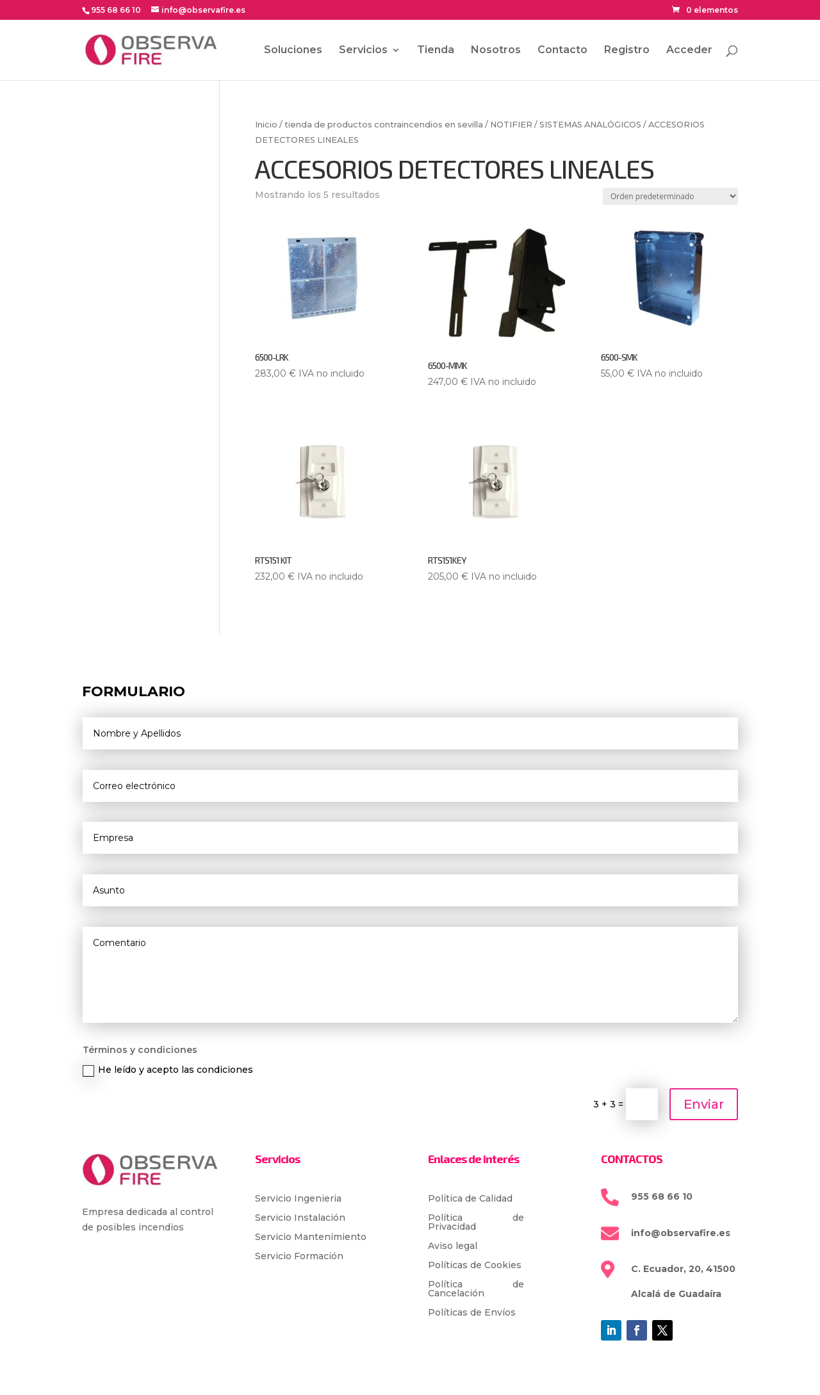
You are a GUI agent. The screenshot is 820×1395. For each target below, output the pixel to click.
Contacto (562, 50)
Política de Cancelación (476, 1289)
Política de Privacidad (476, 1222)
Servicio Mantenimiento (310, 1237)
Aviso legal (452, 1246)
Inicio (266, 124)
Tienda (435, 50)
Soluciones (293, 50)
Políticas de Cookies (474, 1265)
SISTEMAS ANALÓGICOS (590, 124)
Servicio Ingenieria (298, 1199)
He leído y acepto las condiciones (168, 1070)
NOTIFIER (511, 124)
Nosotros (496, 50)
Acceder (689, 50)
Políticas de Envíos (472, 1313)
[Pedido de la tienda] (670, 196)
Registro (627, 50)
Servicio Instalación (300, 1218)
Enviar (704, 1104)
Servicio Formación (299, 1257)
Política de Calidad (470, 1199)
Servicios (363, 50)
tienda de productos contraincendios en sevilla (383, 124)
